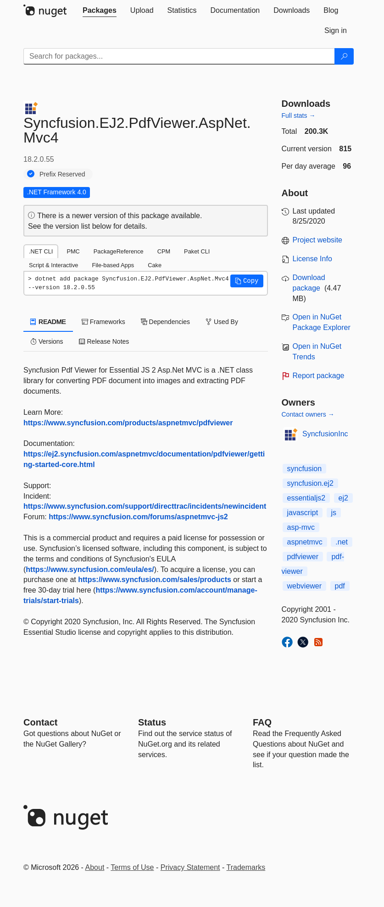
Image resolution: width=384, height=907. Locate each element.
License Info (312, 259)
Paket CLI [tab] (197, 251)
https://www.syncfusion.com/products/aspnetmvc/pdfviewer (128, 423)
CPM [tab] (163, 251)
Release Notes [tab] (104, 341)
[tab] (99, 10)
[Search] (344, 56)
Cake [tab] (154, 265)
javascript (302, 513)
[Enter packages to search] (179, 56)
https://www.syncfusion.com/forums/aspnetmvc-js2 (138, 517)
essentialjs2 (306, 498)
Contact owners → (308, 414)
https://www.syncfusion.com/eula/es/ (90, 569)
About (95, 867)
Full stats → (299, 115)
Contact (40, 722)
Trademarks (246, 867)
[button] (246, 281)
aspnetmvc (305, 542)
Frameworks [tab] (103, 321)
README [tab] (48, 321)
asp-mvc (301, 527)
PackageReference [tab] (119, 251)
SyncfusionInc (325, 434)
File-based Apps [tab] (113, 265)
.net (341, 542)
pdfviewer (302, 557)
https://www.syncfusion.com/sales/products (154, 579)
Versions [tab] (46, 341)
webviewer (304, 586)
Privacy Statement (190, 867)
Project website (318, 240)
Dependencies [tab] (165, 321)
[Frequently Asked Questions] (262, 722)
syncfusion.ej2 (310, 483)
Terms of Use (132, 867)
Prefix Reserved (62, 174)
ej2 (343, 498)
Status (152, 722)
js (334, 513)
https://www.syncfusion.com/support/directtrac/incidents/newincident (144, 506)
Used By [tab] (222, 321)
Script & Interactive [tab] (53, 265)
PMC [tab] (73, 251)
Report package (319, 375)
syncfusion (304, 469)
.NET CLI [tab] (41, 251)
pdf (340, 586)
